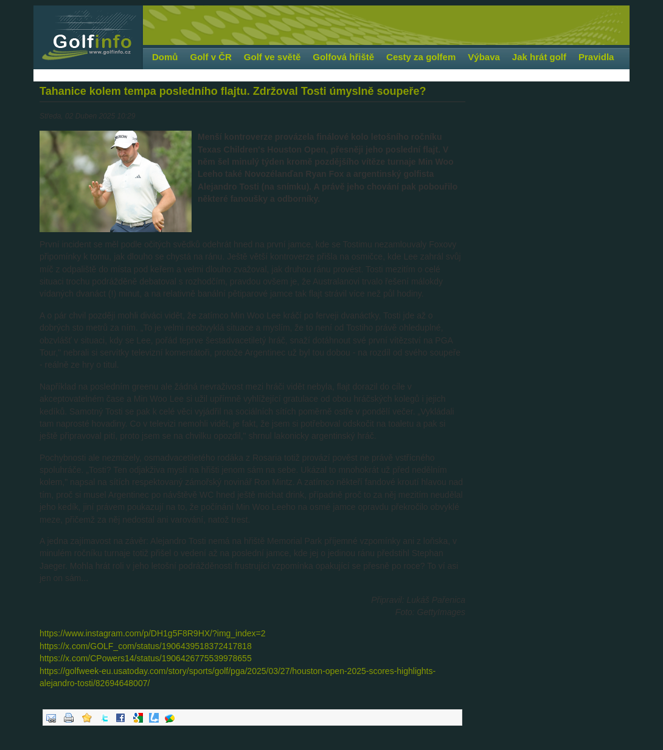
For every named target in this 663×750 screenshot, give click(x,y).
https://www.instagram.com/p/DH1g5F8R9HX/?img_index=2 (153, 633)
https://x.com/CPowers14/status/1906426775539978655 (146, 658)
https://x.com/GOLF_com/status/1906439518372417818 (146, 646)
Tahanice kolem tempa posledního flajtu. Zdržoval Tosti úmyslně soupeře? (233, 91)
